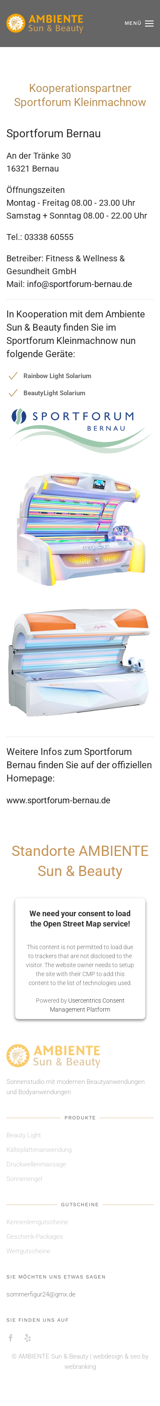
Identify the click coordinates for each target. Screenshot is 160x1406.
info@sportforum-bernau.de (79, 284)
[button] (139, 23)
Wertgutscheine (28, 1251)
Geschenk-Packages (34, 1236)
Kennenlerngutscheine (37, 1222)
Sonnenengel (24, 1179)
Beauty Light (23, 1135)
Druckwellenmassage (36, 1164)
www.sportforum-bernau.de (58, 800)
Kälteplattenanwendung (39, 1150)
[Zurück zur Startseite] (44, 23)
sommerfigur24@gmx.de (41, 1294)
